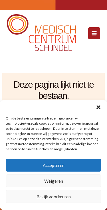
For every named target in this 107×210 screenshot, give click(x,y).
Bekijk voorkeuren (54, 196)
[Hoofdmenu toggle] (94, 33)
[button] (98, 107)
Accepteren (53, 165)
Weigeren (53, 181)
